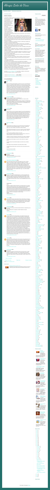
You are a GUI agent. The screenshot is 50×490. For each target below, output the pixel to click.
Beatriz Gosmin (9, 122)
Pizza (36, 268)
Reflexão (37, 293)
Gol (36, 196)
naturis (37, 249)
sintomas (37, 311)
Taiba (36, 321)
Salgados (37, 304)
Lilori (36, 232)
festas (37, 183)
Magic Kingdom (38, 238)
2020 (37, 435)
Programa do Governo (39, 282)
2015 (37, 441)
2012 (37, 445)
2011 (37, 474)
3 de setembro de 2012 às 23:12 (11, 170)
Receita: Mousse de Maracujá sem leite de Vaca (42, 412)
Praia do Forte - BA (38, 274)
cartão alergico (38, 136)
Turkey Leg (37, 332)
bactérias (37, 123)
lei (36, 223)
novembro (38, 447)
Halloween (37, 198)
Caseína (37, 137)
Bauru (37, 126)
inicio (36, 209)
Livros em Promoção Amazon (40, 39)
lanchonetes (37, 222)
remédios (37, 294)
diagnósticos (37, 164)
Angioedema (37, 113)
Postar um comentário (9, 258)
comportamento (38, 145)
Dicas (37, 165)
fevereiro (38, 458)
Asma (37, 121)
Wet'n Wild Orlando (38, 345)
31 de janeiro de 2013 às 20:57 (11, 194)
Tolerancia (37, 326)
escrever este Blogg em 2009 (11, 71)
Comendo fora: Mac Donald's (42, 373)
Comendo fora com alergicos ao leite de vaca (41, 461)
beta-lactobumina (38, 130)
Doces (37, 171)
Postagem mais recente (8, 260)
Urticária (37, 335)
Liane (36, 231)
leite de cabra (38, 226)
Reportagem (37, 298)
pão (36, 262)
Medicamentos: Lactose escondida (43, 396)
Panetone (37, 261)
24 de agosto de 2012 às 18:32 (11, 157)
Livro (36, 233)
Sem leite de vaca (38, 306)
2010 (37, 475)
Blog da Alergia (38, 82)
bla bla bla (37, 132)
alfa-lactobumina (38, 107)
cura (36, 155)
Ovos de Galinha (38, 259)
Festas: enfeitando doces (40, 463)
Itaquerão (37, 214)
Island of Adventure (38, 213)
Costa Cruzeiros (38, 149)
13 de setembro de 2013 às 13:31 (11, 211)
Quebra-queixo (38, 287)
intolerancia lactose (38, 212)
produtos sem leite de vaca (40, 281)
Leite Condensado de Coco (40, 224)
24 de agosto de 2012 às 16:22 (11, 150)
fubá (36, 189)
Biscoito (37, 131)
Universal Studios (38, 334)
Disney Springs (38, 170)
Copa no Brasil (38, 147)
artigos (37, 119)
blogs (36, 133)
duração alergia (38, 172)
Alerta (37, 106)
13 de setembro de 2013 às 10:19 (11, 203)
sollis (36, 314)
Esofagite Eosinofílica (39, 178)
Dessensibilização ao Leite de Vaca (42, 381)
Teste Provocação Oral (39, 322)
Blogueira (39, 69)
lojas (36, 234)
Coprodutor (37, 148)
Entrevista (37, 174)
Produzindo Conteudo (40, 46)
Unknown (8, 197)
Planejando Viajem (38, 269)
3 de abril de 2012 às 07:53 (10, 119)
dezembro (38, 446)
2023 (37, 432)
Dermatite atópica (38, 158)
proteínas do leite (38, 284)
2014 (37, 442)
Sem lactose (37, 305)
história (37, 199)
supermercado (38, 319)
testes (37, 323)
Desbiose (37, 159)
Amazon (37, 110)
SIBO (36, 310)
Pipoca (37, 267)
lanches (37, 221)
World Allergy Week (38, 346)
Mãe (36, 237)
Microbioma (37, 245)
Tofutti (37, 325)
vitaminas (37, 344)
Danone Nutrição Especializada (40, 156)
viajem (37, 339)
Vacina (37, 336)
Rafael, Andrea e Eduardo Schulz (12, 160)
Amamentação (38, 109)
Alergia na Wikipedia (39, 80)
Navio (37, 250)
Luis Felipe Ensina (38, 235)
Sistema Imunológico (39, 312)
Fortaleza (37, 187)
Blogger (29, 485)
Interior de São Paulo (39, 211)
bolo (36, 134)
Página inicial (18, 260)
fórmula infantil (38, 186)
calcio (37, 135)
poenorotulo (37, 271)
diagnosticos (37, 163)
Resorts (37, 299)
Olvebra (37, 256)
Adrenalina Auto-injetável (39, 101)
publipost (37, 285)
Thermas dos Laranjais (39, 324)
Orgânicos (37, 257)
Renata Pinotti (38, 296)
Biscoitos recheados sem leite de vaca (14, 265)
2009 (37, 476)
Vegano (37, 338)
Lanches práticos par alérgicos (41, 472)
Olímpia (37, 255)
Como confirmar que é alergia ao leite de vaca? (41, 468)
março (38, 457)
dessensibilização (38, 161)
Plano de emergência (39, 270)
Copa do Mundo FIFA (39, 146)
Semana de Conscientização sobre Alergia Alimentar (40, 308)
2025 (37, 431)
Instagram (37, 210)
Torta (36, 327)
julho (37, 452)
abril (37, 456)
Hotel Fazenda (38, 202)
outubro (38, 448)
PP (36, 273)
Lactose (37, 220)
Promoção (37, 283)
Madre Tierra (38, 236)
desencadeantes (38, 160)
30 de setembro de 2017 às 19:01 (11, 246)
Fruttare (37, 188)
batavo (37, 125)
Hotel (36, 201)
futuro (37, 190)
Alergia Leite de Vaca (16, 5)
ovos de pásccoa (38, 260)
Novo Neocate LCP (43, 388)
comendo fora (38, 144)
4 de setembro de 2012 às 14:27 (11, 180)
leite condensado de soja (39, 225)
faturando (37, 182)
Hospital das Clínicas (39, 200)
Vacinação (37, 337)
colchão (37, 143)
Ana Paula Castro (38, 111)
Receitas (37, 292)
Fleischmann (38, 184)
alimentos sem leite (38, 108)
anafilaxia (37, 112)
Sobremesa (37, 313)
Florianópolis (38, 185)
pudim (37, 286)
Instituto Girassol (38, 83)
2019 (37, 436)
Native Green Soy (38, 248)
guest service (38, 197)
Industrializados (38, 207)
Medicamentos (38, 243)
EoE (36, 175)
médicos (37, 244)
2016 (37, 440)
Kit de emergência (38, 219)
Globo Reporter (38, 194)
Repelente (37, 297)
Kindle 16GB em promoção (40, 40)
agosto (38, 451)
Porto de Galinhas (38, 272)
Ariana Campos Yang (39, 118)
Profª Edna (8, 80)
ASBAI (37, 120)
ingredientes (37, 208)
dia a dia (37, 162)
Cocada (37, 142)
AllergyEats (37, 81)
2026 (37, 430)
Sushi (37, 320)
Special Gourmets (38, 84)
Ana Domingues (9, 96)
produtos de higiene (38, 280)
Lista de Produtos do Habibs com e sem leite (40, 367)
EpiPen (37, 176)
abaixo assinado (38, 100)
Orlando (37, 258)
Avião (37, 122)
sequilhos (37, 309)
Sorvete (37, 315)
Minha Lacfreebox (38, 247)
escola (37, 177)
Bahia (37, 124)
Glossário (37, 195)
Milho (36, 246)
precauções (37, 275)
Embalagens (37, 173)
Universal (37, 333)
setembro (38, 450)
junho (38, 453)
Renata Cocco (38, 295)
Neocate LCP (38, 251)
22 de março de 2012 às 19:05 (11, 105)
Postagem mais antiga (28, 260)
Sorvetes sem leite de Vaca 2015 (43, 359)
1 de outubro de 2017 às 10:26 (11, 256)
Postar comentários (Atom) (10, 261)
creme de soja (38, 150)
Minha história (39, 464)
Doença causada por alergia (41, 465)
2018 (37, 437)
